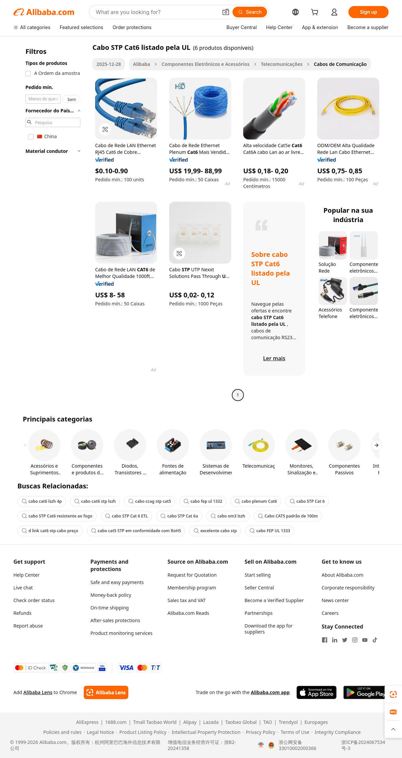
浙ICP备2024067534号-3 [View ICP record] (363, 745)
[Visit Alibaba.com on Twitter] (345, 640)
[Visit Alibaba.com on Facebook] (325, 640)
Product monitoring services (121, 633)
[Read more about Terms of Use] (293, 732)
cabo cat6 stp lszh (95, 501)
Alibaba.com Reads (188, 613)
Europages (316, 722)
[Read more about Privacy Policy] (259, 732)
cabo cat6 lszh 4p (42, 501)
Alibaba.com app (270, 692)
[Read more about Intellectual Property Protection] (205, 732)
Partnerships (259, 613)
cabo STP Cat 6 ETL (126, 516)
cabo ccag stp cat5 (149, 501)
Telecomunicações (282, 64)
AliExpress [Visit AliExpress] (87, 722)
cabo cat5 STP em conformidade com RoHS (136, 531)
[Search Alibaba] (156, 12)
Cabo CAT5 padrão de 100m (288, 516)
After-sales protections (115, 620)
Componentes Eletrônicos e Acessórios (205, 64)
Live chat (23, 587)
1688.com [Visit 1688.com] (116, 722)
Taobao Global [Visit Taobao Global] (241, 722)
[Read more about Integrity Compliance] (335, 732)
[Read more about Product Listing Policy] (141, 732)
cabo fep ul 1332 (203, 501)
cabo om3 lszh (228, 516)
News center (335, 600)
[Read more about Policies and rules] (61, 732)
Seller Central (259, 587)
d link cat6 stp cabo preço (50, 531)
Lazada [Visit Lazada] (210, 722)
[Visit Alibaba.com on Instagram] (355, 640)
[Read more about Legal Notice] (98, 732)
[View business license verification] (261, 745)
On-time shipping (109, 607)
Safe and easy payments (117, 582)
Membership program (192, 587)
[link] (393, 694)
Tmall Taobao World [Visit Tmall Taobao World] (155, 722)
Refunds (22, 613)
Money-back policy (110, 595)
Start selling (258, 575)
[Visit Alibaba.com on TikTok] (375, 640)
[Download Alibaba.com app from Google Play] (366, 692)
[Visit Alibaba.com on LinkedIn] (335, 640)
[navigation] (50, 222)
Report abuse (28, 626)
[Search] (249, 12)
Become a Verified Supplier (274, 600)
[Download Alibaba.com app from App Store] (316, 692)
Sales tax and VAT (187, 600)
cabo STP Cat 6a (179, 516)
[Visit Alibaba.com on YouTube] (365, 640)
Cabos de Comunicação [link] (340, 64)
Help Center (26, 575)
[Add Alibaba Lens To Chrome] (106, 692)
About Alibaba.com (342, 575)
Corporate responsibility (348, 587)
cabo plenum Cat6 (256, 501)
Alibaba (141, 64)
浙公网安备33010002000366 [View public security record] (297, 745)
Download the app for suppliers (268, 629)
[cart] (316, 13)
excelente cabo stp (215, 531)
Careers (330, 613)
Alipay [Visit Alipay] (190, 722)
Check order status (34, 600)
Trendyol (288, 722)
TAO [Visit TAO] (267, 722)
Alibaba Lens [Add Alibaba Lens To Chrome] (38, 692)
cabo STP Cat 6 (307, 501)
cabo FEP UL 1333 (270, 531)
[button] (226, 12)
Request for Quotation (192, 575)
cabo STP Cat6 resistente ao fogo (57, 516)
